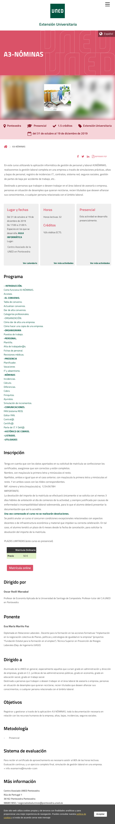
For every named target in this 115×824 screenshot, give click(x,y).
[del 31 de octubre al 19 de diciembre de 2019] (58, 134)
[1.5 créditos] (62, 127)
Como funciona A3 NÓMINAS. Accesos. (19, 290)
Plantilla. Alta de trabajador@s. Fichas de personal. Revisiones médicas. (15, 346)
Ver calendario (30, 263)
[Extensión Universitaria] (95, 127)
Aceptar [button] (100, 814)
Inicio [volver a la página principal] (6, 146)
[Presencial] (36, 127)
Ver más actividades (63, 263)
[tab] (57, 15)
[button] (78, 156)
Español (108, 34)
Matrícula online (20, 567)
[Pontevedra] (12, 127)
